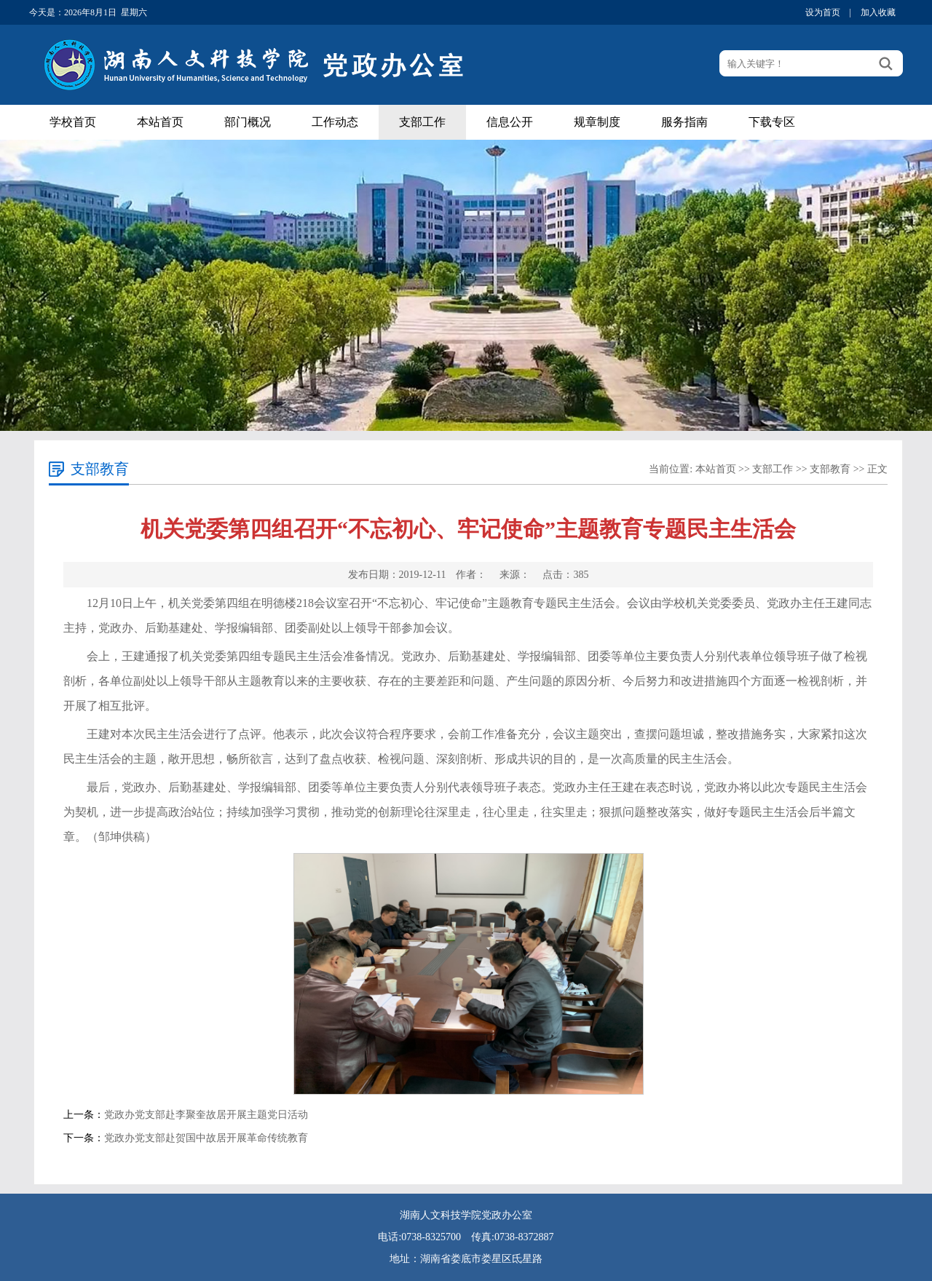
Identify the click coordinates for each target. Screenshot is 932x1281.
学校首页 (73, 122)
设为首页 (822, 12)
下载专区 (772, 122)
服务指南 (684, 122)
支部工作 (422, 122)
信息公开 (509, 122)
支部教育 (830, 469)
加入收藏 (878, 12)
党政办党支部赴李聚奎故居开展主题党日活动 (206, 1114)
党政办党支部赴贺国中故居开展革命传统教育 (206, 1138)
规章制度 (597, 122)
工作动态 (335, 122)
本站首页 (160, 122)
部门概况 (247, 122)
